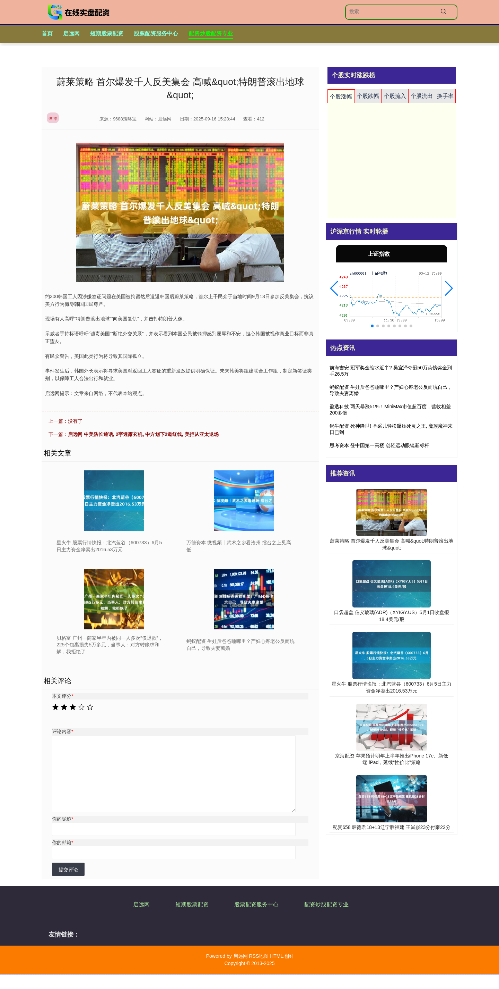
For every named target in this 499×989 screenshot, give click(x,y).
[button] (334, 288)
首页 (47, 33)
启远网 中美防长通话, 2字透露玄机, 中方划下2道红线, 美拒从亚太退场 (143, 434)
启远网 (71, 33)
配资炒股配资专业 (211, 33)
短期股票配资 (106, 33)
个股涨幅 (341, 97)
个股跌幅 (368, 96)
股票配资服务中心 (156, 33)
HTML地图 (281, 956)
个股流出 (422, 96)
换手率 (445, 96)
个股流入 (395, 96)
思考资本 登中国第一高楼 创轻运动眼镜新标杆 (379, 445)
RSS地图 (259, 956)
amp (53, 117)
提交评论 (68, 869)
